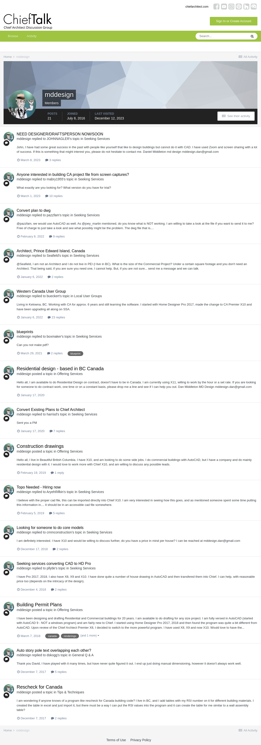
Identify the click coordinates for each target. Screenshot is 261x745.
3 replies (53, 160)
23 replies (56, 317)
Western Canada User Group (41, 291)
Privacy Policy (140, 740)
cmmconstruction (59, 532)
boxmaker (54, 336)
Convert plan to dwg (33, 210)
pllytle (51, 568)
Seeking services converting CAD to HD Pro (54, 564)
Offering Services (70, 374)
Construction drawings (40, 446)
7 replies (57, 431)
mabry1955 (55, 179)
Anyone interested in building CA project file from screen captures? (73, 175)
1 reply (57, 472)
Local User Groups (88, 296)
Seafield (53, 255)
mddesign (24, 139)
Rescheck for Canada (39, 687)
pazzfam (53, 215)
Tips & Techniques (70, 692)
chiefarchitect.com (196, 6)
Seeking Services (97, 139)
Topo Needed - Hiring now (39, 487)
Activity (31, 36)
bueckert (53, 296)
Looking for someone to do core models (50, 528)
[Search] (221, 36)
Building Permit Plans (39, 604)
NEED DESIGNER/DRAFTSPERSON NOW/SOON (60, 134)
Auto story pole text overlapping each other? (54, 650)
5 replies (57, 513)
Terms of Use (116, 740)
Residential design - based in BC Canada (60, 368)
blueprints (25, 332)
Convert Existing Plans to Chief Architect (51, 410)
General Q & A (83, 655)
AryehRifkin (55, 492)
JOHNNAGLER (58, 139)
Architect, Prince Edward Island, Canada (51, 251)
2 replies (55, 277)
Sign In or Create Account (233, 21)
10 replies (54, 196)
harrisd (52, 414)
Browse (13, 36)
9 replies (57, 236)
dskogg (52, 655)
